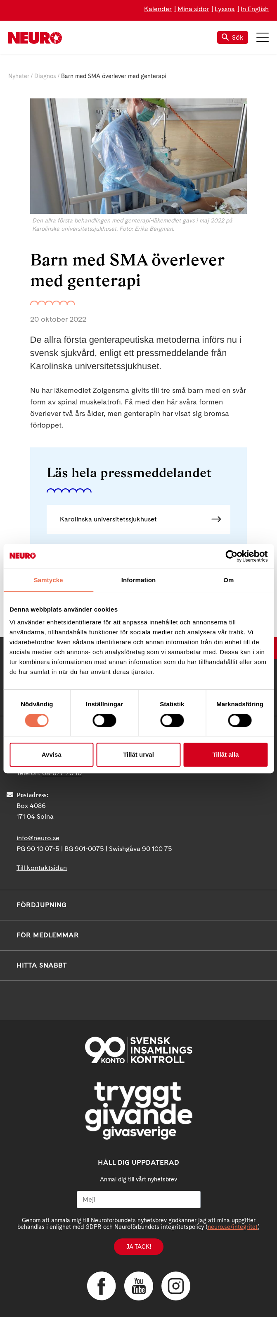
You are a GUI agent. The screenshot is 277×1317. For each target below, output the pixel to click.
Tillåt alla (225, 754)
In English (255, 9)
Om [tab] (228, 579)
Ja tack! (138, 1246)
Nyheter (18, 76)
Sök (233, 37)
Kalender (158, 9)
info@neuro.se (38, 838)
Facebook (101, 1286)
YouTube (138, 1286)
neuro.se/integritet (233, 1227)
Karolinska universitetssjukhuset (108, 519)
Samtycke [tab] (48, 579)
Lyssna (225, 9)
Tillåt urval (138, 754)
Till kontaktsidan (42, 868)
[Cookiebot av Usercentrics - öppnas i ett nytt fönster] (231, 556)
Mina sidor (193, 9)
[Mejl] (139, 1199)
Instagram (175, 1286)
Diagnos (45, 76)
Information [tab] (138, 579)
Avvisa (52, 754)
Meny (262, 37)
